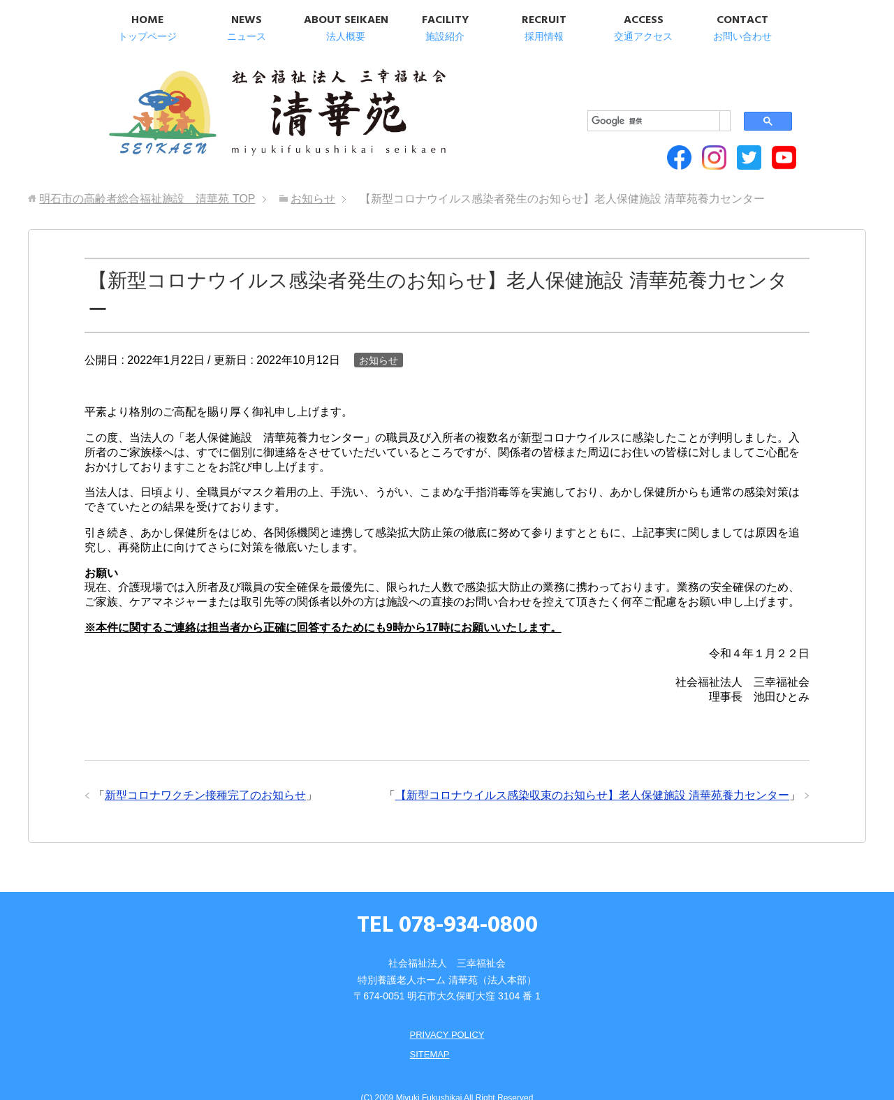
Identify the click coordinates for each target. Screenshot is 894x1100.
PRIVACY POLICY (446, 1011)
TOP (147, 176)
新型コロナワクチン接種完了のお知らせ (205, 772)
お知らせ (378, 336)
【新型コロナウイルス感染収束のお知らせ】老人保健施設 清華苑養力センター (592, 772)
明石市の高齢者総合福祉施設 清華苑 (243, 105)
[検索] (635, 77)
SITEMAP (427, 1030)
